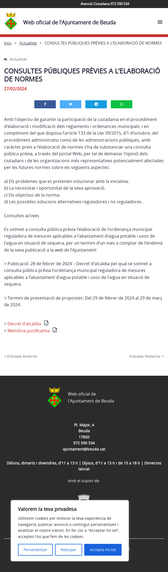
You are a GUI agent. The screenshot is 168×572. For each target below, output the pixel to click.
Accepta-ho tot (103, 549)
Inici (8, 43)
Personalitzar (35, 549)
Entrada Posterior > (146, 356)
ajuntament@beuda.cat (84, 449)
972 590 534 (84, 442)
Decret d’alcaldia (24, 324)
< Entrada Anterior (20, 356)
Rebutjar (68, 549)
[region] (70, 530)
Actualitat (28, 43)
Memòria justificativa (29, 331)
